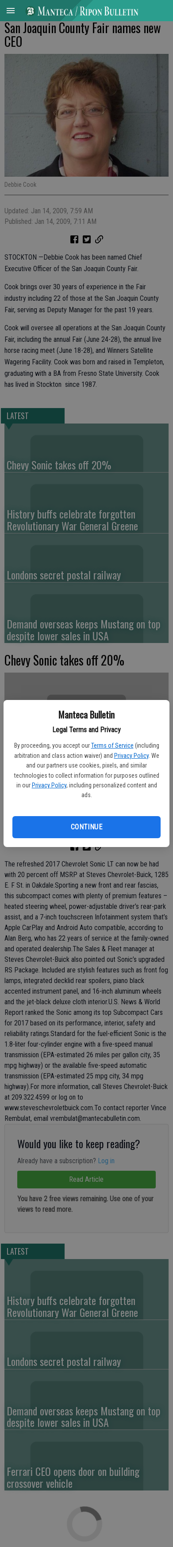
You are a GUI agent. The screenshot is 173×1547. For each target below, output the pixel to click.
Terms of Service (112, 745)
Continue (86, 827)
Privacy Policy (131, 755)
